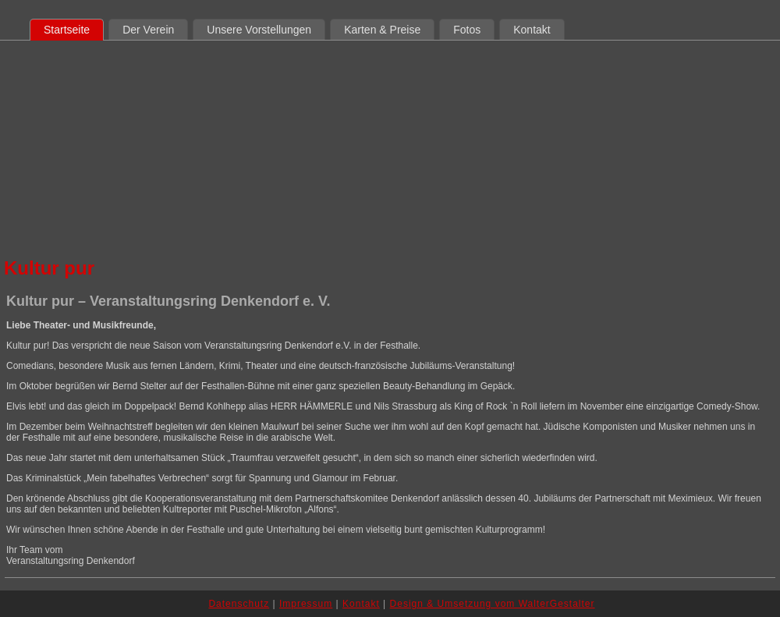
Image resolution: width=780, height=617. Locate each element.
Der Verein (148, 29)
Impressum (305, 603)
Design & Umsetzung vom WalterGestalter (492, 603)
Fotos (466, 29)
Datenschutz (238, 603)
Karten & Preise (382, 29)
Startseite (67, 29)
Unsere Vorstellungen (259, 29)
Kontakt (531, 29)
